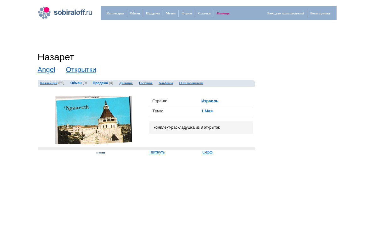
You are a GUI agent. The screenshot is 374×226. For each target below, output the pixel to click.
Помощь (223, 13)
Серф (208, 152)
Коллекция (49, 83)
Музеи (171, 13)
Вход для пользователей (285, 13)
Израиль (209, 101)
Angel (46, 69)
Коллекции (115, 13)
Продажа (153, 13)
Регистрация (320, 13)
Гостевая (146, 83)
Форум (186, 13)
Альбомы (166, 83)
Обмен (135, 13)
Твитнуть (157, 152)
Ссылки (204, 13)
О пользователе (191, 83)
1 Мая (207, 111)
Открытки (81, 69)
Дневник (126, 83)
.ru (58, 10)
